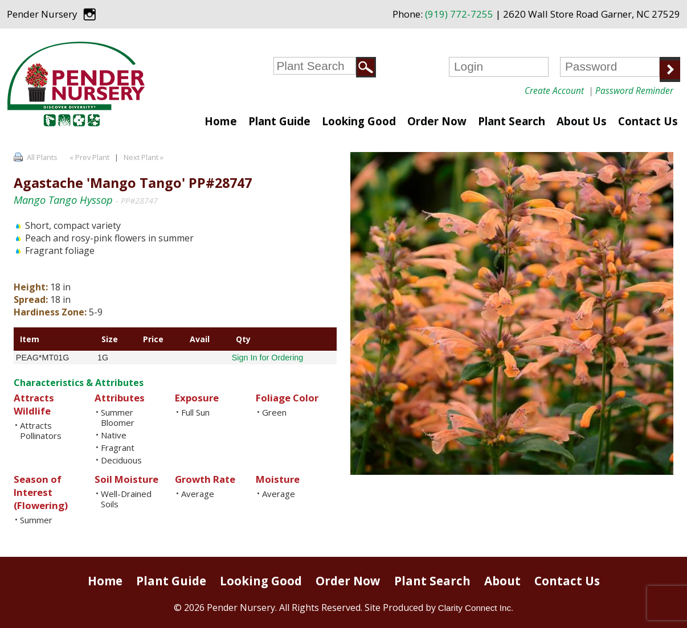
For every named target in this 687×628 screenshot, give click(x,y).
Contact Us (648, 121)
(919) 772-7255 (459, 13)
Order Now (437, 121)
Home (221, 121)
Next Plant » (144, 157)
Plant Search (511, 121)
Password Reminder (634, 91)
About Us (582, 121)
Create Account (554, 91)
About (502, 581)
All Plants (42, 157)
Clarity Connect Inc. (476, 608)
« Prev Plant (88, 157)
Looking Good (359, 121)
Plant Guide (279, 121)
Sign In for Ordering (268, 357)
